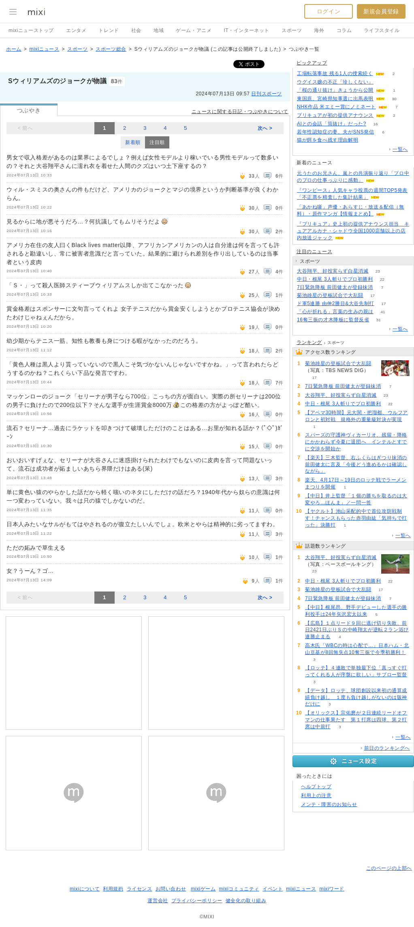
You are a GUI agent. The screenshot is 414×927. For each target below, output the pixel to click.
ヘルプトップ (316, 786)
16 (375, 124)
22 (382, 279)
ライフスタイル (381, 30)
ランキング (309, 342)
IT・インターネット (246, 30)
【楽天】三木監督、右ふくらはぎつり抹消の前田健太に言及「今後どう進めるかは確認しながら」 (356, 464)
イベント (272, 889)
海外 (319, 30)
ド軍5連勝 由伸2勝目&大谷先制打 (335, 303)
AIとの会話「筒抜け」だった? (331, 124)
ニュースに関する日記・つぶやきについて (240, 111)
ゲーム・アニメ (193, 30)
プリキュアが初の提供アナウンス (335, 115)
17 (372, 295)
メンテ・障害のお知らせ (329, 804)
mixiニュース (44, 49)
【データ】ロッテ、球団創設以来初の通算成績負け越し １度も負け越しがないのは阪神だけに (356, 697)
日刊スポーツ (266, 94)
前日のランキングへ (387, 748)
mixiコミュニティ (239, 889)
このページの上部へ (389, 868)
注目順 (157, 142)
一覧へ (400, 149)
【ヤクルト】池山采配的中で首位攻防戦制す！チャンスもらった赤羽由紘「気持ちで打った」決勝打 (356, 518)
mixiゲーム (203, 889)
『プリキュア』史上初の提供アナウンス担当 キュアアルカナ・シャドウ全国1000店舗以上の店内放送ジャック (353, 231)
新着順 (133, 142)
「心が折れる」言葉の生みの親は (335, 311)
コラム (344, 30)
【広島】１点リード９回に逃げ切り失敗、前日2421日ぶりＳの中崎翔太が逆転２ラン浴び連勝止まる (357, 630)
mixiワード (331, 889)
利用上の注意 (316, 795)
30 (394, 99)
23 (378, 271)
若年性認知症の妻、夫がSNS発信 (335, 132)
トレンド (108, 30)
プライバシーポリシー (196, 900)
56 (382, 82)
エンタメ (76, 30)
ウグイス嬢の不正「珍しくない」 (335, 82)
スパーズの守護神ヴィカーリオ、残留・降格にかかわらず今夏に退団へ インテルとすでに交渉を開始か (356, 442)
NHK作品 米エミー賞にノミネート (336, 107)
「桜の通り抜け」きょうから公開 (335, 90)
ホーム (13, 49)
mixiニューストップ (31, 30)
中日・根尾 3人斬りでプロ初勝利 (335, 279)
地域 (159, 30)
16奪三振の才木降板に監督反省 (333, 320)
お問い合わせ (171, 889)
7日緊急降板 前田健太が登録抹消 (335, 287)
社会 (136, 30)
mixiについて (85, 889)
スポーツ (292, 30)
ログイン (328, 11)
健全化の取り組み (246, 900)
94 (367, 140)
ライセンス (139, 889)
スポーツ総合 (111, 49)
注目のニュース (314, 251)
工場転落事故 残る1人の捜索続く (335, 73)
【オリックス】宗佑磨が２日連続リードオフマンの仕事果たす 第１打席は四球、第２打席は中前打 (356, 719)
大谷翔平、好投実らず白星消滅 (332, 271)
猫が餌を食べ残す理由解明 (327, 140)
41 (382, 312)
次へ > (265, 128)
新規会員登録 (381, 11)
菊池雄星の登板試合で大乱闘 (330, 295)
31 (378, 320)
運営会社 (157, 900)
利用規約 (113, 889)
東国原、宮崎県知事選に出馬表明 (335, 98)
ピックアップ (312, 63)
